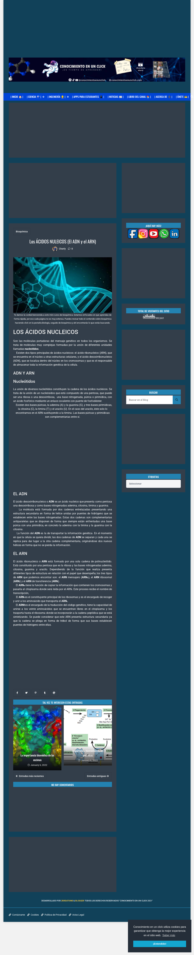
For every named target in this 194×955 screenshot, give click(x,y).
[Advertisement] (97, 23)
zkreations (67, 901)
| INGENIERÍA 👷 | (58, 97)
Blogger (79, 901)
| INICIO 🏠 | (17, 96)
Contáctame (17, 914)
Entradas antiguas (98, 776)
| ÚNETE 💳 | (182, 96)
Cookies (33, 914)
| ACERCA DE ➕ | (163, 96)
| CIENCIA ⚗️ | (35, 97)
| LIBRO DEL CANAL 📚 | (139, 96)
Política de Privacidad (54, 914)
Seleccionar (135, 483)
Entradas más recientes (30, 776)
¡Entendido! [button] (159, 943)
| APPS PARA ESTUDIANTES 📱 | (88, 96)
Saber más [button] (168, 935)
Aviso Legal (76, 914)
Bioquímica (22, 231)
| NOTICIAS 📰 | (115, 96)
